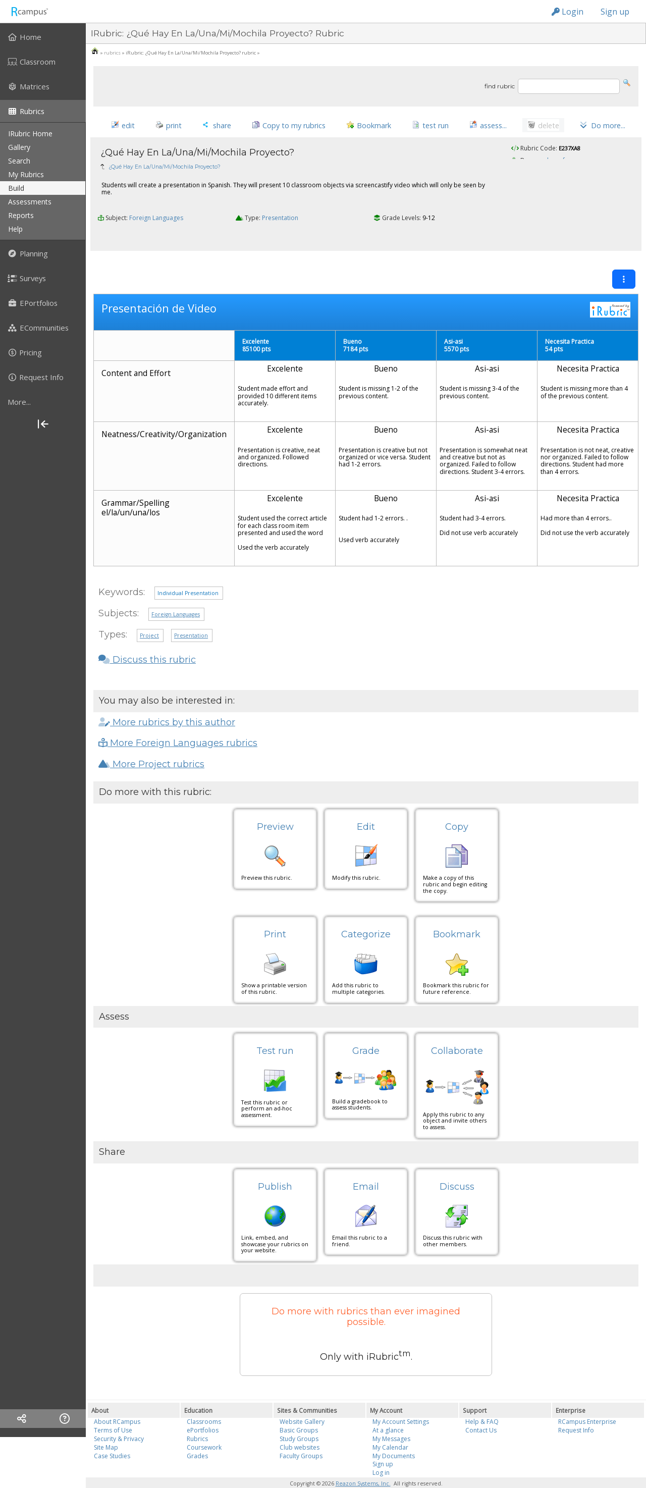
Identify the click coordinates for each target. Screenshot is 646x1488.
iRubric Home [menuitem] (30, 133)
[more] (43, 402)
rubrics (112, 52)
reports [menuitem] (21, 215)
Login (567, 11)
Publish (275, 1166)
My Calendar (390, 1427)
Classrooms (204, 1402)
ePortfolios (203, 1410)
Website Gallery (302, 1402)
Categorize (366, 914)
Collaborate (457, 1031)
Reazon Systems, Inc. (363, 1463)
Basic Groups (299, 1410)
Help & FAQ (482, 1402)
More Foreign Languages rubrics (177, 723)
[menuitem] (43, 37)
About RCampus (117, 1402)
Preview (275, 806)
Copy (456, 806)
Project (149, 615)
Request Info (576, 1410)
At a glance (388, 1410)
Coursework (204, 1427)
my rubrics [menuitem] (26, 174)
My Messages (391, 1419)
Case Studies (112, 1435)
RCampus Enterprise (587, 1402)
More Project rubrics (151, 744)
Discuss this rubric (147, 640)
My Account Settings (400, 1402)
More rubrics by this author (166, 702)
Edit (366, 806)
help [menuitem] (15, 229)
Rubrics (197, 1419)
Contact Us (481, 1410)
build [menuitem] (16, 188)
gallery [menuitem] (19, 147)
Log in (381, 1453)
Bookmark (456, 914)
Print (275, 914)
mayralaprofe (548, 161)
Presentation (280, 220)
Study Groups (299, 1419)
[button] (627, 82)
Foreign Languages (156, 220)
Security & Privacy (119, 1419)
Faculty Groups (301, 1435)
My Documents (393, 1435)
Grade (366, 1031)
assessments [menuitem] (29, 201)
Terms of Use (113, 1410)
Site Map (106, 1427)
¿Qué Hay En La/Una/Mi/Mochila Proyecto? (165, 168)
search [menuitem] (19, 161)
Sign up (615, 11)
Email (366, 1166)
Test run (275, 1031)
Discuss (457, 1166)
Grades (197, 1435)
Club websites (299, 1427)
